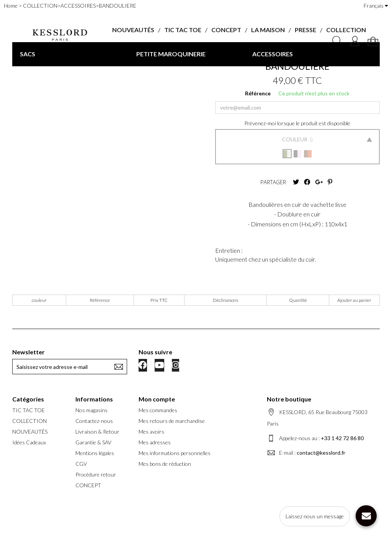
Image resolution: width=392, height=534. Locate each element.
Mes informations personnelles (175, 453)
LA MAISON (268, 29)
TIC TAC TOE (182, 29)
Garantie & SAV (93, 442)
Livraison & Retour (97, 431)
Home (11, 5)
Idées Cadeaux (29, 442)
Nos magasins (91, 410)
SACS (27, 53)
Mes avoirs (151, 431)
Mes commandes (158, 410)
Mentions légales (94, 453)
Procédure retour (95, 474)
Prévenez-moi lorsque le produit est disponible (297, 123)
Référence (258, 93)
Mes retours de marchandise (172, 421)
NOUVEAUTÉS (133, 29)
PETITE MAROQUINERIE (171, 53)
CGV (81, 463)
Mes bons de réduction (165, 463)
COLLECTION (346, 29)
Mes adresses (155, 442)
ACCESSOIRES (272, 53)
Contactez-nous (94, 421)
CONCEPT (226, 29)
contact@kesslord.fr (321, 452)
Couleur (295, 139)
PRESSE (305, 29)
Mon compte (157, 399)
